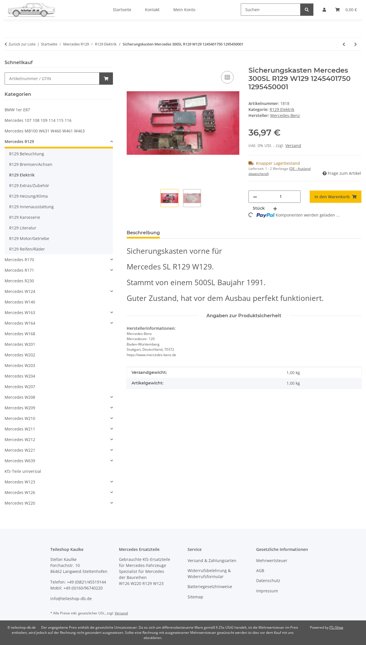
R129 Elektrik (282, 109)
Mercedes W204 (20, 376)
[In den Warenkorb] (131, 63)
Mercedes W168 (20, 333)
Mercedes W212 (20, 439)
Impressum (267, 591)
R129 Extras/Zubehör (29, 185)
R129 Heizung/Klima (28, 196)
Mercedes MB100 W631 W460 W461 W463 (45, 131)
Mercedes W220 (20, 503)
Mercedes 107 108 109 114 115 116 (38, 120)
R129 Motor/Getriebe (29, 238)
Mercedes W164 (20, 323)
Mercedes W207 (20, 386)
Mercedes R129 (19, 141)
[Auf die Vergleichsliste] (227, 77)
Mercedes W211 (20, 429)
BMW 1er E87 (17, 109)
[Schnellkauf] (52, 78)
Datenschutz (268, 580)
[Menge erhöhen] (275, 208)
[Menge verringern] (255, 197)
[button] (59, 142)
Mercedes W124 (20, 291)
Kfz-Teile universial (23, 471)
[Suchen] (271, 9)
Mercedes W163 (20, 312)
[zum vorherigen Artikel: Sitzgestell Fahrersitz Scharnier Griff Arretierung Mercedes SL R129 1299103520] (344, 44)
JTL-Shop (336, 627)
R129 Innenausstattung (31, 206)
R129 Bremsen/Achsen (30, 164)
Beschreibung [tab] (143, 232)
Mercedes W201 (20, 344)
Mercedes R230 (19, 280)
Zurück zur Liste (22, 44)
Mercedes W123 (20, 482)
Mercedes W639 (20, 460)
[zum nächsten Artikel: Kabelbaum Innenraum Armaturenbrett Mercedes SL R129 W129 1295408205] (355, 44)
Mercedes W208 (20, 397)
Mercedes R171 (19, 270)
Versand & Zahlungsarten (212, 560)
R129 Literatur (22, 228)
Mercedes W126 (20, 492)
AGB (260, 570)
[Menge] (280, 197)
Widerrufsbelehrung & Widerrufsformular (209, 573)
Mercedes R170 (19, 259)
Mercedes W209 (20, 407)
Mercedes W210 (20, 418)
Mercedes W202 (20, 355)
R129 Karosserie (24, 217)
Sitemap (195, 597)
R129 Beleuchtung (26, 153)
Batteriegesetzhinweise (210, 586)
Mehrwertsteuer (271, 560)
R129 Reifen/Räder (27, 249)
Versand (293, 145)
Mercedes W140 (20, 302)
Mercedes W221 (20, 450)
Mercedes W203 (20, 365)
